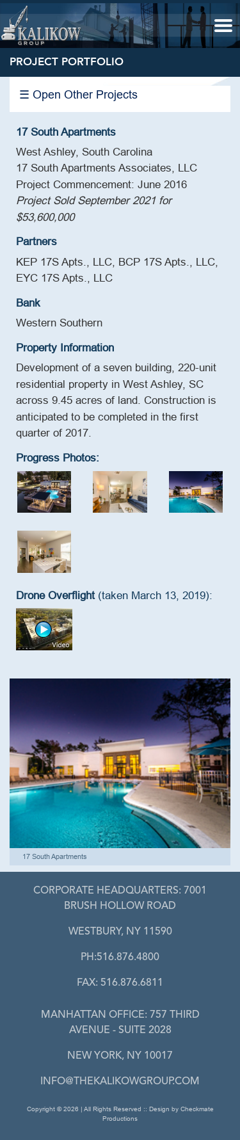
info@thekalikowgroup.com (120, 1082)
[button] (223, 25)
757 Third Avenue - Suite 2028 (120, 1023)
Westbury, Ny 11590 (120, 932)
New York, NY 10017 (120, 1056)
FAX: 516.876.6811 (120, 983)
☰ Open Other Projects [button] (78, 94)
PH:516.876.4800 (120, 957)
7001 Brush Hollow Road (120, 898)
